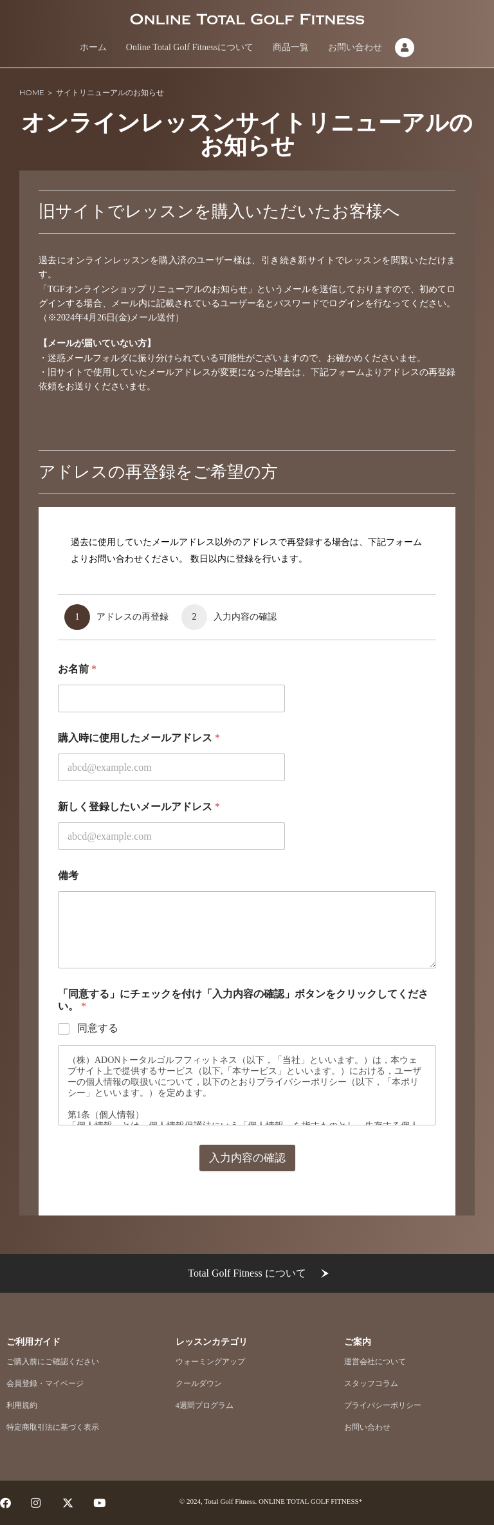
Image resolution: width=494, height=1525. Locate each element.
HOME (31, 92)
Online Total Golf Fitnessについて (189, 47)
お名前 (77, 727)
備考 (68, 934)
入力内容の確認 (247, 1216)
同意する (97, 1086)
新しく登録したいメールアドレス (139, 865)
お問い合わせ (355, 47)
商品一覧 (291, 47)
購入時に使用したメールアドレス (139, 796)
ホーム (93, 47)
